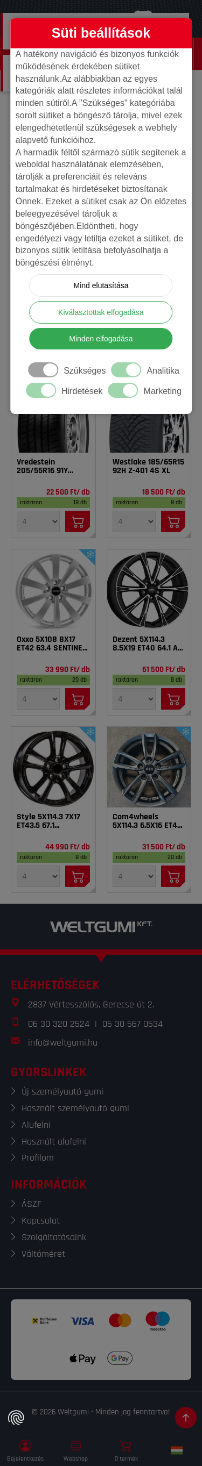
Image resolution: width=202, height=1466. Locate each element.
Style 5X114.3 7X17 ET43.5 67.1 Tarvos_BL (48, 821)
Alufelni (36, 1125)
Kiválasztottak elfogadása (101, 312)
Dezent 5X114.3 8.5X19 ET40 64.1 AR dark (148, 644)
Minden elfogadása (101, 338)
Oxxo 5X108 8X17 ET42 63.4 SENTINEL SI (51, 644)
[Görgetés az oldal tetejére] (186, 1417)
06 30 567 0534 (132, 1024)
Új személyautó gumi (62, 1091)
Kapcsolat (41, 1220)
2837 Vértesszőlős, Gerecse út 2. (91, 1004)
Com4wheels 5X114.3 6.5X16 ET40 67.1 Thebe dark (147, 821)
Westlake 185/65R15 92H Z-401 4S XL (148, 466)
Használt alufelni (54, 1141)
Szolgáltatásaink (54, 1237)
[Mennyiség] (38, 521)
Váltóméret (43, 1254)
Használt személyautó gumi (75, 1108)
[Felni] (53, 589)
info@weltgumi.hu (62, 1042)
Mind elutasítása (101, 285)
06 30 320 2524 (58, 1024)
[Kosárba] (77, 521)
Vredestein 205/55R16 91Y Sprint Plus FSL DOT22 (43, 466)
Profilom (38, 1158)
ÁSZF (31, 1204)
